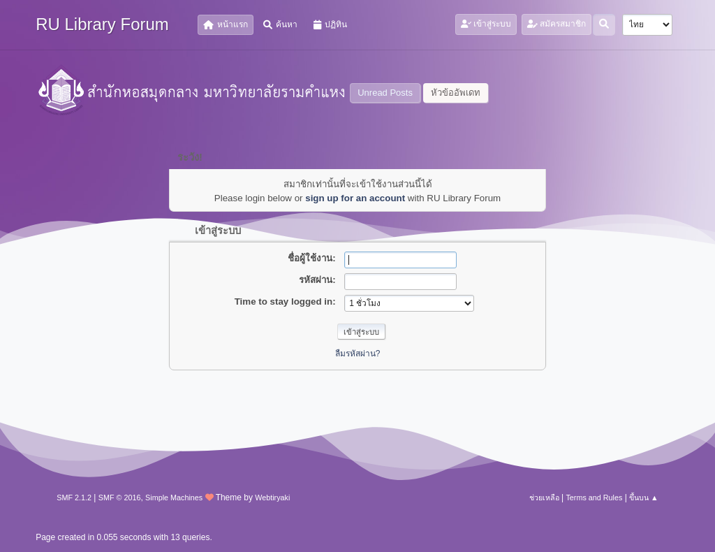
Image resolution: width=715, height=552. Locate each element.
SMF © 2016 (119, 497)
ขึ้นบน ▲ (643, 497)
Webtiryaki (272, 497)
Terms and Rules (594, 497)
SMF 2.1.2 (74, 497)
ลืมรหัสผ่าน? (358, 353)
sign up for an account (355, 198)
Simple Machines (173, 497)
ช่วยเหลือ (544, 497)
